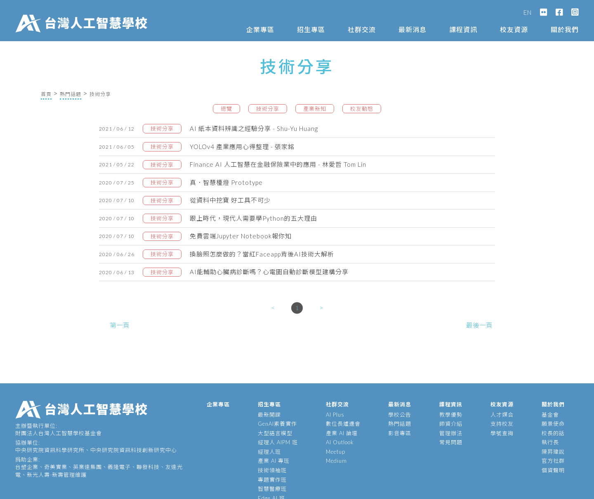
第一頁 (120, 325)
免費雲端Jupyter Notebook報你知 (241, 236)
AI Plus (335, 414)
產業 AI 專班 (274, 460)
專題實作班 (272, 479)
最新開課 (269, 414)
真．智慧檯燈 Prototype (226, 182)
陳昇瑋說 (553, 451)
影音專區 (399, 433)
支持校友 (502, 423)
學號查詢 (502, 433)
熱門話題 (70, 94)
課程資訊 (463, 29)
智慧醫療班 (272, 488)
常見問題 (450, 442)
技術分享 (267, 108)
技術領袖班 (272, 470)
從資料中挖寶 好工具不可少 (230, 200)
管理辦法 (450, 433)
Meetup (335, 451)
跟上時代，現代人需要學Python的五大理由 (253, 218)
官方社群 (553, 460)
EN (527, 12)
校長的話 (553, 433)
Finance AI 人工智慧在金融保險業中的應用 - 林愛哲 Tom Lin (278, 164)
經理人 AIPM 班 (278, 442)
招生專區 (311, 29)
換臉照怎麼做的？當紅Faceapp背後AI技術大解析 (262, 254)
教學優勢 (450, 414)
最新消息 (412, 29)
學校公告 (399, 414)
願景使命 (553, 423)
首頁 (46, 94)
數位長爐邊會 (343, 423)
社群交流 (362, 29)
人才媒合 (502, 414)
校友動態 (361, 108)
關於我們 (565, 29)
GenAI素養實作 (277, 423)
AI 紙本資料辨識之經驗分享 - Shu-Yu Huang (254, 128)
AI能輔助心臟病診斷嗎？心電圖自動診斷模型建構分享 (269, 271)
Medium (336, 460)
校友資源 (514, 29)
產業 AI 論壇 (342, 433)
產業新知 (314, 108)
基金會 (550, 414)
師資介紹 (450, 423)
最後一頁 (479, 325)
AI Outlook (340, 442)
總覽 (226, 108)
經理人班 (269, 451)
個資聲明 (553, 470)
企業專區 (260, 29)
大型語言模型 (275, 433)
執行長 (550, 442)
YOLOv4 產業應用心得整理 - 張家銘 (242, 146)
